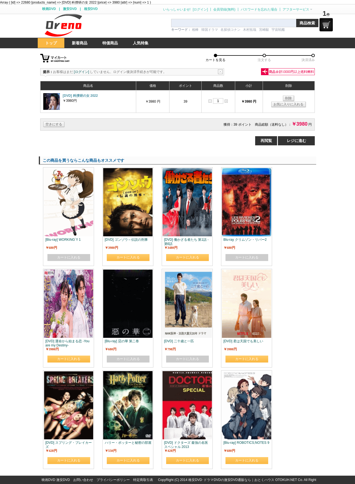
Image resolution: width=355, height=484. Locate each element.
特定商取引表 (143, 480)
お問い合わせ (83, 480)
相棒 (195, 30)
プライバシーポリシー (113, 480)
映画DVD (49, 9)
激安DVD (70, 9)
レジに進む (296, 140)
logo (63, 25)
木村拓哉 (249, 30)
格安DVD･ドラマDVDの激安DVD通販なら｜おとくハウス (231, 480)
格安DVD (91, 9)
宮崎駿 (264, 30)
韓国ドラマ (209, 30)
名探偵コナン (230, 30)
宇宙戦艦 (278, 30)
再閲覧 (266, 140)
